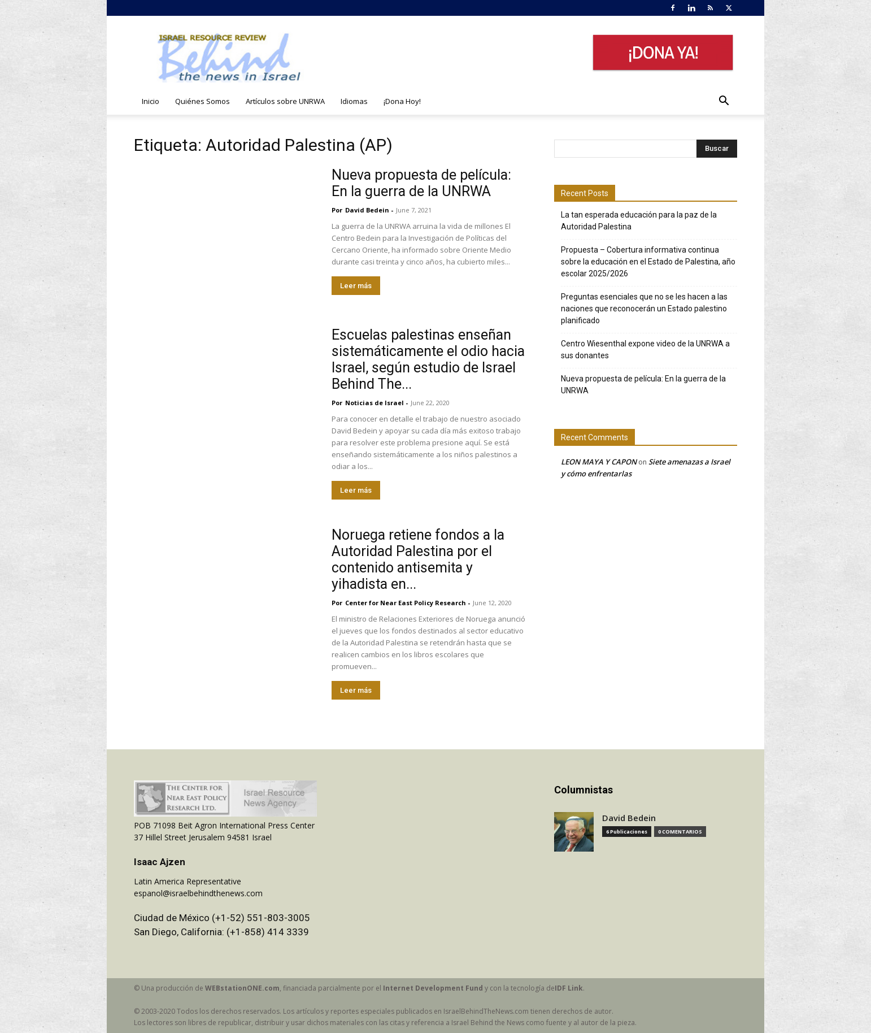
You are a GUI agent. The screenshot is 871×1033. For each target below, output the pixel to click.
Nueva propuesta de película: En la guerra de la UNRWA (421, 183)
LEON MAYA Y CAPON (599, 462)
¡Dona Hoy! (402, 101)
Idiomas (354, 101)
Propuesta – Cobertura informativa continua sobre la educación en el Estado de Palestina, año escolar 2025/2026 (648, 261)
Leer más (356, 285)
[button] (723, 102)
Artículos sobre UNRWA (285, 101)
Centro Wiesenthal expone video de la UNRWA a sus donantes (645, 349)
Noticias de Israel (374, 402)
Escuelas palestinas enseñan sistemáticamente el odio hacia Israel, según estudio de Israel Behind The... (428, 359)
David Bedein (367, 210)
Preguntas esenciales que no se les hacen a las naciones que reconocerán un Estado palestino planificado (644, 308)
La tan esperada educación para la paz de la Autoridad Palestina (639, 220)
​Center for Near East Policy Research (405, 602)
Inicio (150, 101)
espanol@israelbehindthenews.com (198, 893)
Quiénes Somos (202, 101)
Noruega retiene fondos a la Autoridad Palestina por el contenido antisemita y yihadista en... (418, 559)
